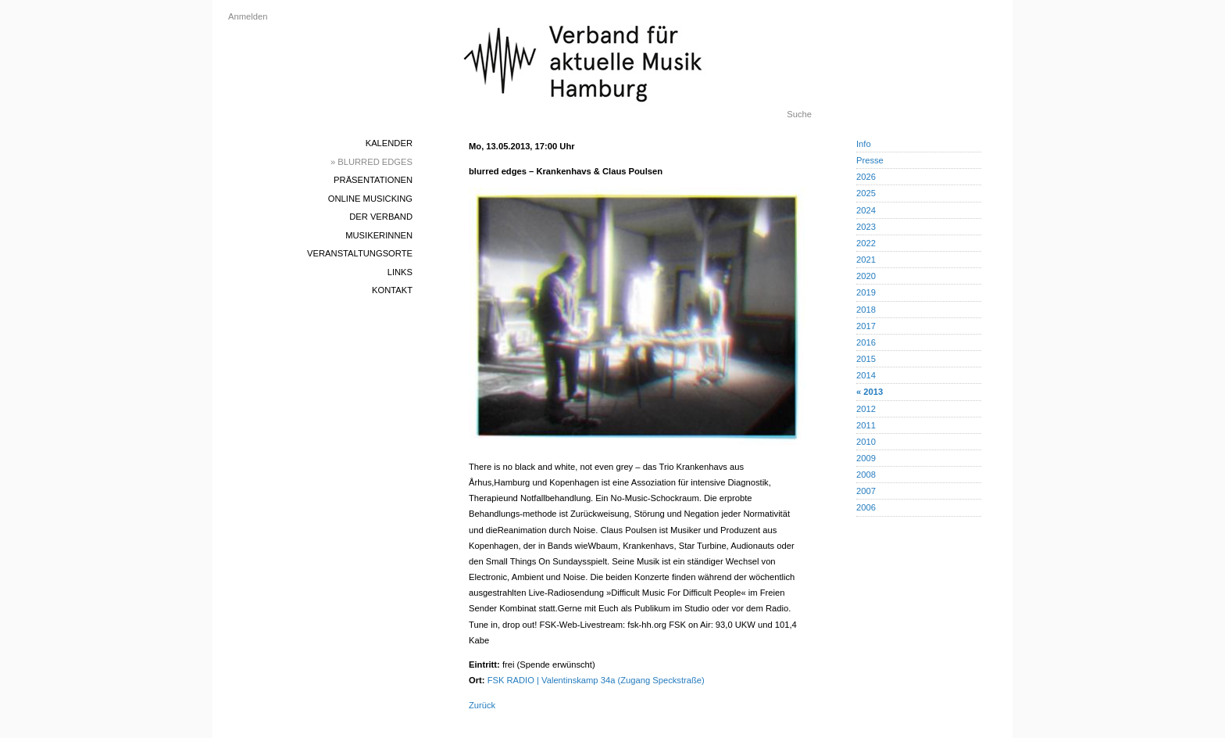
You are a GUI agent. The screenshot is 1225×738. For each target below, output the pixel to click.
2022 (866, 243)
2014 (866, 375)
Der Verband (380, 216)
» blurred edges (371, 162)
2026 (866, 176)
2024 (866, 210)
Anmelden (247, 16)
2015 (866, 359)
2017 (866, 326)
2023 (866, 226)
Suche (799, 114)
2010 (866, 441)
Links (400, 272)
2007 (866, 491)
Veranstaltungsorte (359, 253)
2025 (866, 193)
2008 (866, 474)
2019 (866, 292)
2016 (866, 342)
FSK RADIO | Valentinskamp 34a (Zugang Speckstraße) (596, 680)
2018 (866, 309)
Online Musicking (370, 198)
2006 (866, 507)
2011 (866, 425)
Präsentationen (373, 179)
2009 (866, 458)
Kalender (389, 143)
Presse (870, 160)
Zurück (482, 705)
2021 (866, 259)
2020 (866, 276)
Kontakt (392, 290)
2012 (866, 409)
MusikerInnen (378, 235)
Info (863, 144)
